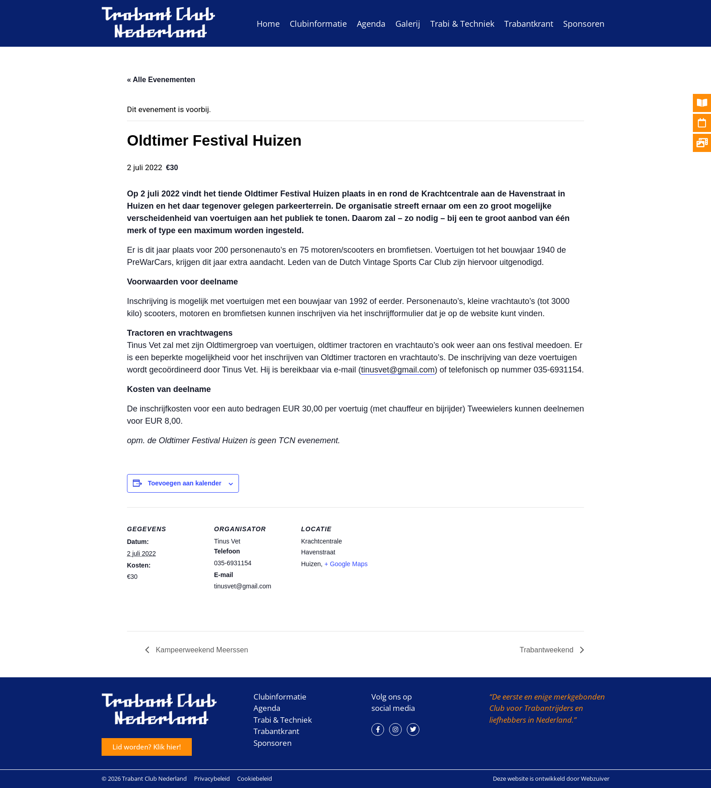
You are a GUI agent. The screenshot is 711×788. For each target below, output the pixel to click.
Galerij (407, 23)
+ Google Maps (345, 564)
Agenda (371, 23)
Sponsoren (583, 23)
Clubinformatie (318, 23)
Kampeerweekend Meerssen (201, 650)
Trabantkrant (528, 23)
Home (268, 23)
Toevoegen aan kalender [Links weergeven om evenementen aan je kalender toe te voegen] (184, 483)
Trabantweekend (547, 650)
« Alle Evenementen (161, 79)
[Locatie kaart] (436, 569)
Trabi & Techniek (462, 23)
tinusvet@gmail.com (397, 369)
